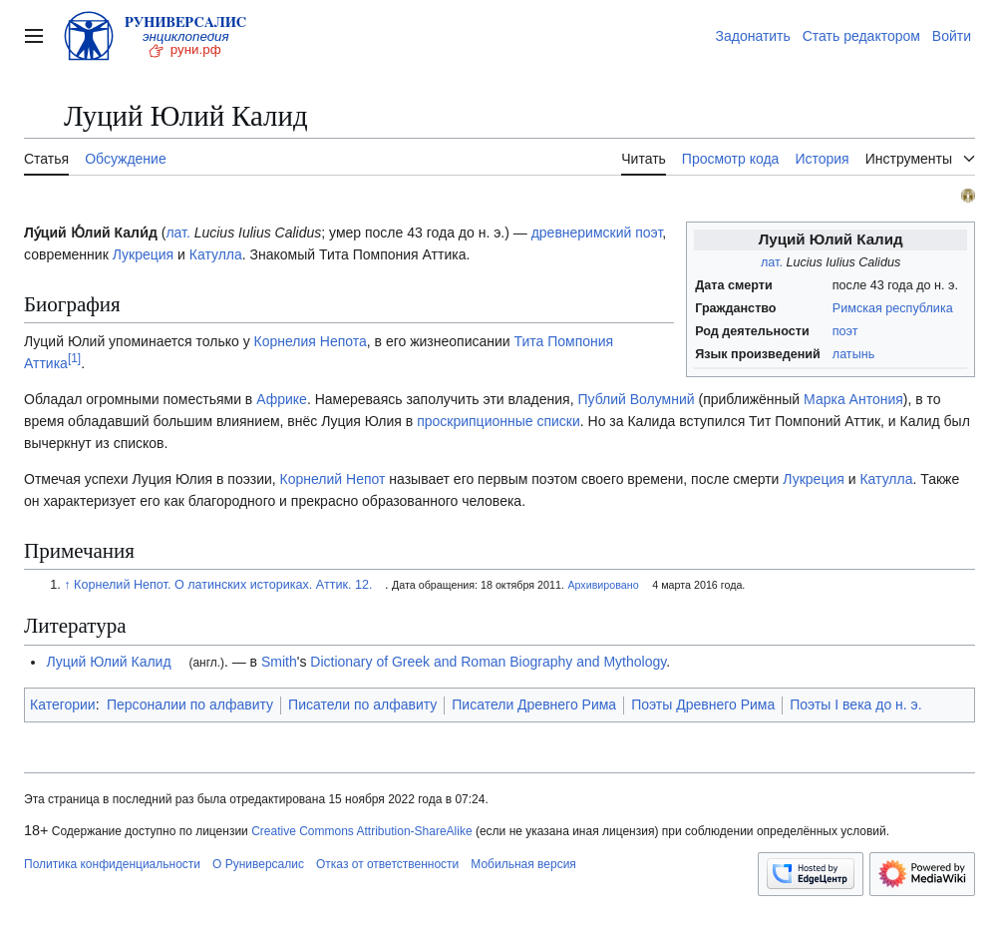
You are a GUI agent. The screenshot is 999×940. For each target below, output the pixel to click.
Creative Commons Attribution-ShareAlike (361, 831)
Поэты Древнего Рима (703, 704)
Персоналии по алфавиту (190, 704)
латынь (853, 354)
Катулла (215, 254)
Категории (63, 704)
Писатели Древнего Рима (534, 704)
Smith (279, 662)
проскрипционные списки (498, 421)
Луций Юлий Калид (108, 662)
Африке (281, 399)
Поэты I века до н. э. (855, 704)
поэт (845, 331)
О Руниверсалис (258, 864)
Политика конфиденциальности (112, 864)
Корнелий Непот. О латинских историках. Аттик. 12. (223, 585)
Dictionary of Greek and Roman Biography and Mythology (488, 662)
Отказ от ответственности (387, 864)
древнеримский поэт (597, 232)
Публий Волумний (635, 399)
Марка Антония (853, 399)
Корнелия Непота (310, 341)
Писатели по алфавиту (362, 704)
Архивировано (602, 585)
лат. (772, 262)
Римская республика (892, 308)
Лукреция (143, 254)
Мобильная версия (523, 864)
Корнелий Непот (333, 479)
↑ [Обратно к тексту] (67, 585)
